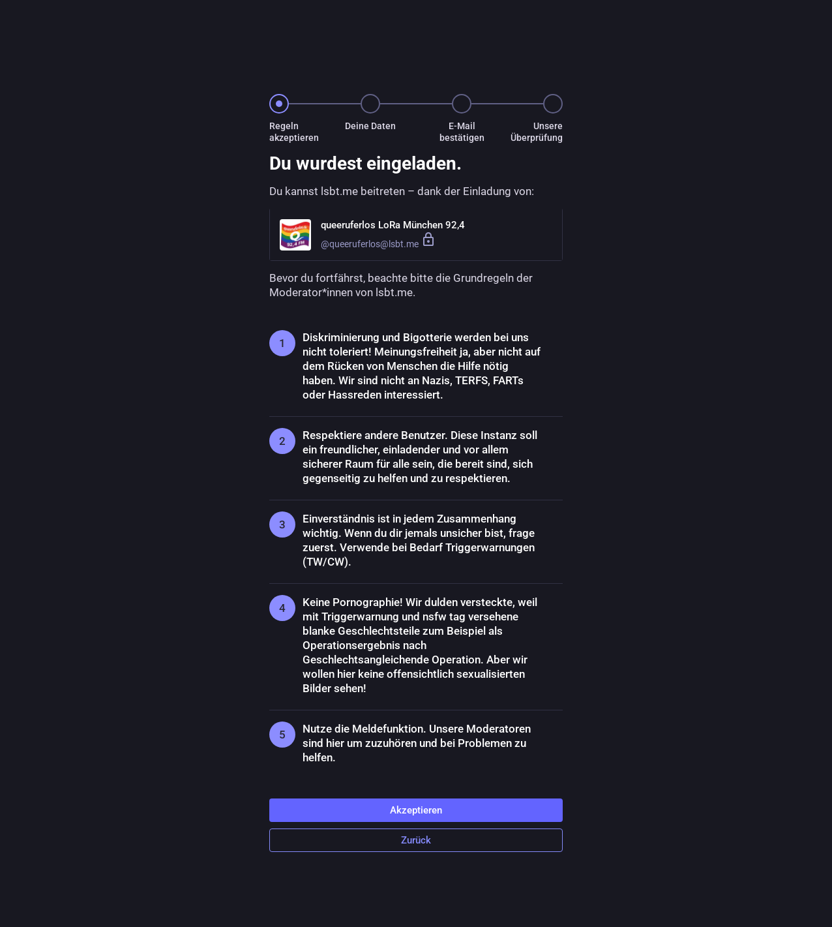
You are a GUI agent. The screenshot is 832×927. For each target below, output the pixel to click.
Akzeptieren (416, 810)
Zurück (416, 840)
